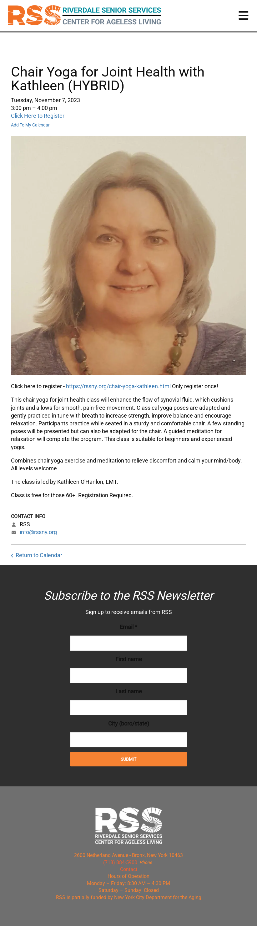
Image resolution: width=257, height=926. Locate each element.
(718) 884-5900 (120, 862)
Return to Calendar (39, 555)
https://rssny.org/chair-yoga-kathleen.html (118, 386)
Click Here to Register (37, 115)
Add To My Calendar (30, 124)
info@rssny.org (38, 532)
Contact (128, 869)
